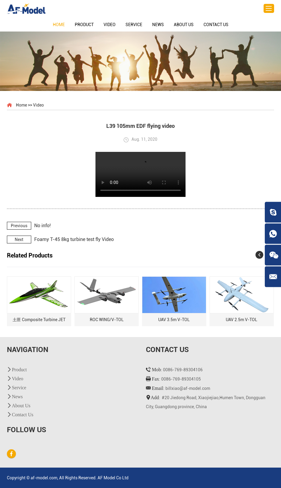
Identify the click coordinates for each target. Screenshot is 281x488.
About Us (184, 24)
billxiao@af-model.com (187, 388)
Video (110, 24)
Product (84, 24)
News (158, 24)
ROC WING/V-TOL (107, 319)
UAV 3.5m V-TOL (174, 319)
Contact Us (216, 24)
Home (59, 24)
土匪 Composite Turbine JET (39, 319)
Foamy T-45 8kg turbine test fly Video (74, 239)
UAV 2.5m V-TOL (241, 319)
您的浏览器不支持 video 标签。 (140, 174)
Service (133, 24)
